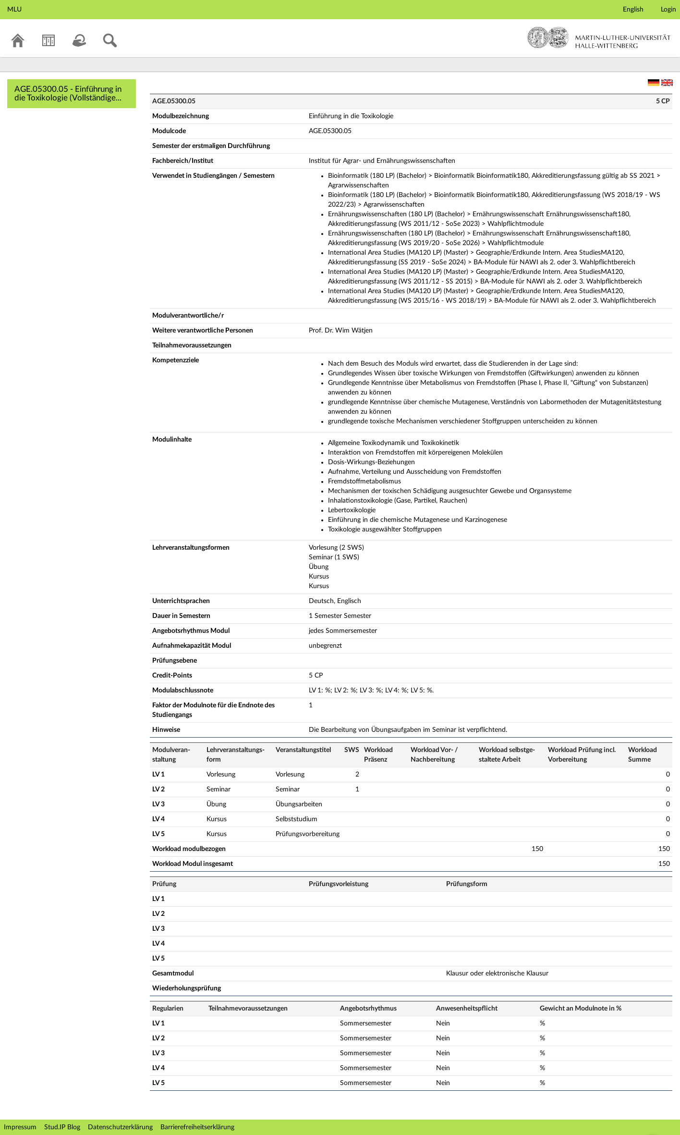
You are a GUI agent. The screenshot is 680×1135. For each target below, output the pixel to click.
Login (668, 9)
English (633, 9)
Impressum (20, 1127)
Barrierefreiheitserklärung (197, 1127)
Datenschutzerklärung (120, 1127)
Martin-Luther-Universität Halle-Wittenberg (599, 37)
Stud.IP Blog (62, 1127)
